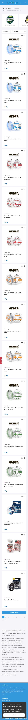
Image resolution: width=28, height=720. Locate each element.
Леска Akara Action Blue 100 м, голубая (12, 63)
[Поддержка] (25, 2)
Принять (14, 715)
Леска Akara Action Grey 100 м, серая (12, 293)
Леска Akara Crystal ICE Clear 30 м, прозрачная (13, 523)
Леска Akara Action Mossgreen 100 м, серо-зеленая (13, 408)
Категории (6, 31)
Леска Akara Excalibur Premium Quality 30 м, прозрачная (12, 562)
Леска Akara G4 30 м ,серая (11, 600)
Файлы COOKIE (13, 709)
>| (5, 619)
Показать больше (14, 612)
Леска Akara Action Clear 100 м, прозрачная (12, 178)
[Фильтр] (1, 360)
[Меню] (2, 2)
